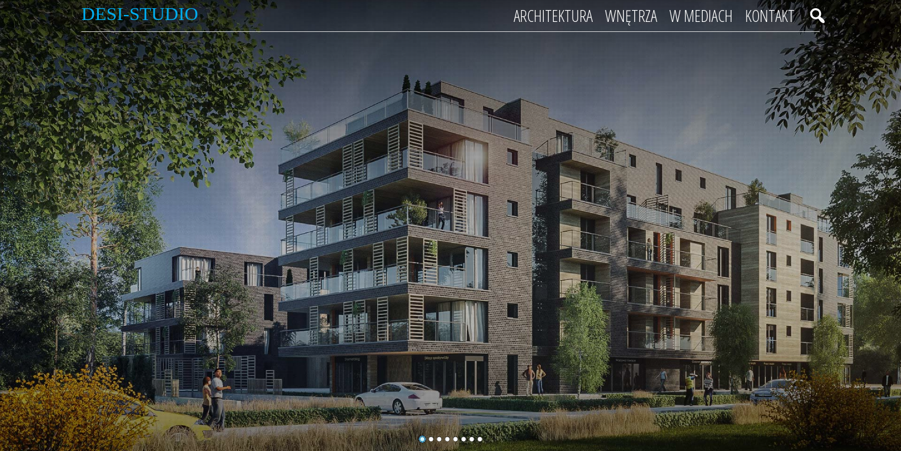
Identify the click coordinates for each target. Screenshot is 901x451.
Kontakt (770, 15)
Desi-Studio (139, 13)
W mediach (701, 15)
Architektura (553, 15)
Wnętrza (631, 15)
